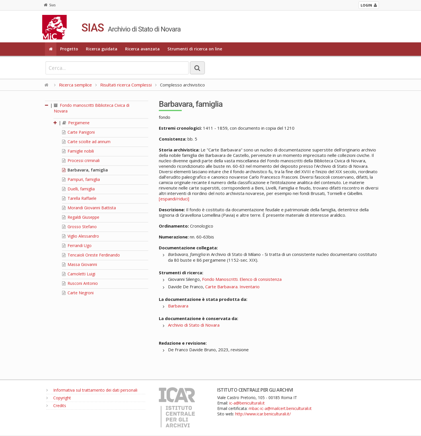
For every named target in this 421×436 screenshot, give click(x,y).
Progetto (69, 49)
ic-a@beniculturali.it (247, 403)
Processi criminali (81, 160)
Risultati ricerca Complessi (126, 85)
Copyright (58, 398)
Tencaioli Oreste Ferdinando (91, 255)
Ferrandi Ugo (77, 245)
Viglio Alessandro (80, 236)
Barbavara (178, 306)
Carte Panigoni (78, 132)
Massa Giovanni (79, 264)
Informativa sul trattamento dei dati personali (91, 390)
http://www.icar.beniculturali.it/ (263, 414)
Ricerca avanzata (142, 49)
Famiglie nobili (78, 151)
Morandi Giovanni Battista (89, 207)
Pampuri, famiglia (81, 179)
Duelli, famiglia (78, 189)
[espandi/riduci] (174, 199)
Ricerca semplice (75, 85)
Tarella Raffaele (79, 198)
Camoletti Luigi (78, 274)
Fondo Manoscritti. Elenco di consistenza (242, 279)
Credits (56, 405)
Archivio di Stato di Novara (194, 325)
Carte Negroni (78, 292)
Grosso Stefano (79, 226)
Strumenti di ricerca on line (194, 49)
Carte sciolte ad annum (86, 141)
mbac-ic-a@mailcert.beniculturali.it (280, 408)
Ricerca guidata (101, 49)
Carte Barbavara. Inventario (232, 286)
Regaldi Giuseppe (80, 217)
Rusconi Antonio (80, 283)
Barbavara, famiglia (85, 170)
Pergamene (76, 122)
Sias (50, 5)
